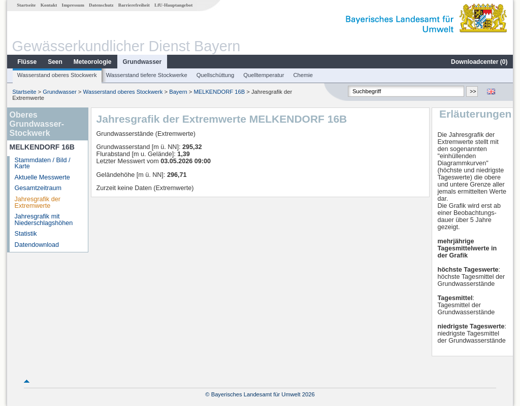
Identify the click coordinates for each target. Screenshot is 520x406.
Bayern (178, 92)
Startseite (26, 5)
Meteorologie (93, 61)
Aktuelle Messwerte (42, 177)
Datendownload (37, 244)
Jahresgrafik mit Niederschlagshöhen (44, 220)
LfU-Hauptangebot (173, 5)
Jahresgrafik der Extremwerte (37, 202)
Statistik (26, 233)
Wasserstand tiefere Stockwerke (146, 75)
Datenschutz (101, 5)
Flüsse (27, 61)
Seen (55, 61)
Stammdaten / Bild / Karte (43, 163)
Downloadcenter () (479, 61)
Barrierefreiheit (134, 5)
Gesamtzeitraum (38, 188)
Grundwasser (142, 61)
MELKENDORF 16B (219, 92)
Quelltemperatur (263, 75)
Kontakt (49, 5)
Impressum (73, 5)
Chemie (303, 75)
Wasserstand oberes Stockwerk (57, 75)
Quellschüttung (216, 75)
